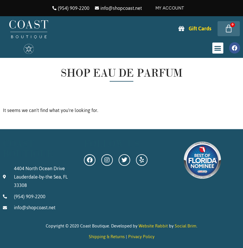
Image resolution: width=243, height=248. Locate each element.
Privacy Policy (141, 236)
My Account (169, 8)
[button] (217, 48)
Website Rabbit (153, 226)
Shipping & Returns (107, 236)
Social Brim (185, 226)
